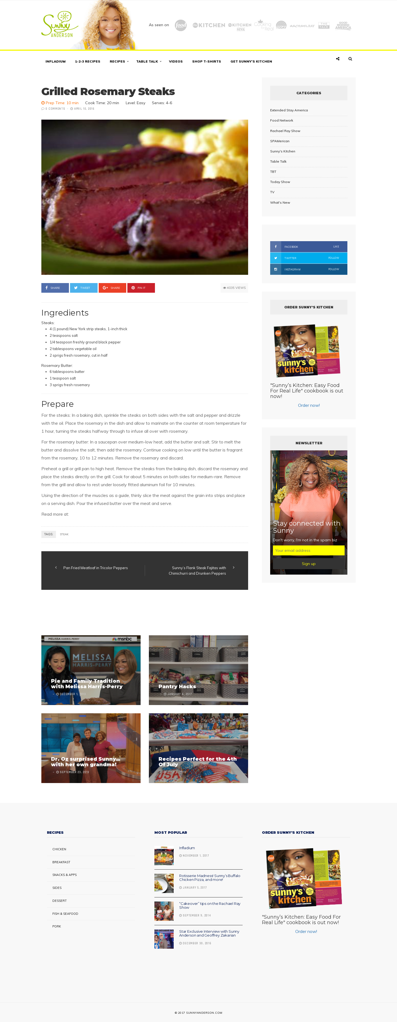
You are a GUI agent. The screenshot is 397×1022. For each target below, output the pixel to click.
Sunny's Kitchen (282, 151)
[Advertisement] (141, 613)
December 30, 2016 (195, 943)
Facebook (304, 246)
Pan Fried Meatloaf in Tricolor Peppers (95, 568)
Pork (56, 926)
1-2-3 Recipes (87, 61)
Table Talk (147, 61)
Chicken (59, 849)
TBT (273, 172)
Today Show (280, 182)
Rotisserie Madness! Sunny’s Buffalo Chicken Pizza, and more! (209, 877)
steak (64, 534)
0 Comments (55, 109)
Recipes (117, 61)
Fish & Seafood (65, 914)
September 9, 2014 (195, 916)
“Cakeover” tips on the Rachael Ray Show (209, 905)
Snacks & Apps (64, 875)
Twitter (304, 257)
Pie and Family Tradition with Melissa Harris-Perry (87, 684)
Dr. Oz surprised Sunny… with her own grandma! (85, 762)
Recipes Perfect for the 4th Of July (198, 762)
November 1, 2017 (194, 856)
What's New (280, 202)
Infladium (55, 61)
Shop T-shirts (206, 61)
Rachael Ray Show (285, 131)
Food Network (281, 120)
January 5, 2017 (193, 888)
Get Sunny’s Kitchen (251, 61)
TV (272, 192)
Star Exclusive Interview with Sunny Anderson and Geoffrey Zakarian (209, 933)
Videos (176, 61)
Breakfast (61, 862)
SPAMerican (279, 141)
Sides (56, 888)
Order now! (309, 405)
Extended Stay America (289, 110)
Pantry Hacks (177, 687)
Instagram (304, 269)
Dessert (59, 901)
